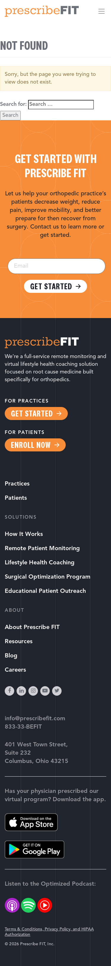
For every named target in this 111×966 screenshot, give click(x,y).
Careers (15, 670)
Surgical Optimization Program (47, 577)
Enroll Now (31, 445)
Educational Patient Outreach (45, 591)
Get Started (51, 286)
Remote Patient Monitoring (42, 549)
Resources (19, 642)
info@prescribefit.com (35, 719)
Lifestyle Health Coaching (40, 563)
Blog (11, 656)
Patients (16, 498)
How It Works (24, 534)
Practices (17, 484)
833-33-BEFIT (23, 727)
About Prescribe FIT (32, 627)
